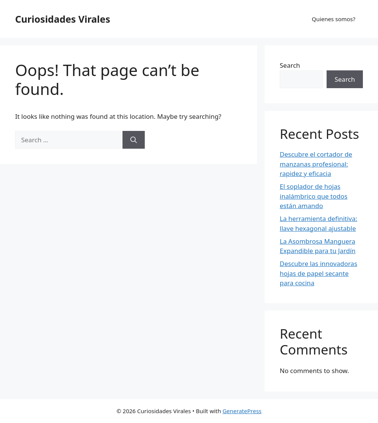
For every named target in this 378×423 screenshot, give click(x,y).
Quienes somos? (333, 19)
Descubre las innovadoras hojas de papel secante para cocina (318, 273)
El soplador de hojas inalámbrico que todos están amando (313, 196)
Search (290, 65)
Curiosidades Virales (62, 18)
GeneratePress (242, 411)
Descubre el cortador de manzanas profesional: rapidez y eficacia (316, 164)
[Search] (133, 140)
